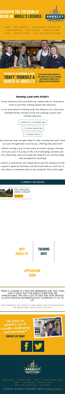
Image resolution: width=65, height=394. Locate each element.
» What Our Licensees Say (32, 122)
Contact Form (21, 33)
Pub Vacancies (13, 30)
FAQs (7, 33)
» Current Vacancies (33, 128)
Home (7, 27)
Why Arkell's (21, 27)
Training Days (51, 30)
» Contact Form (32, 134)
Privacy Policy (54, 389)
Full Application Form (46, 33)
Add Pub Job (33, 30)
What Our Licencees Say (46, 27)
